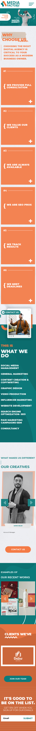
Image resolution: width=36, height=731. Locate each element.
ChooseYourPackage (4, 17)
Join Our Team (18, 679)
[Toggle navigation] (31, 4)
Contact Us (18, 549)
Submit (28, 718)
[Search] (11, 718)
